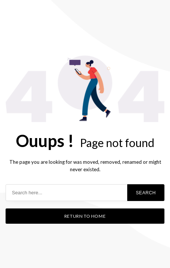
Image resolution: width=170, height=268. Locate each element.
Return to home (85, 216)
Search (146, 192)
